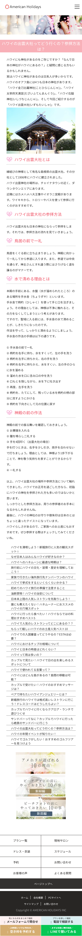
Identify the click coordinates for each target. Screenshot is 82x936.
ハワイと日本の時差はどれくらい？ (33, 649)
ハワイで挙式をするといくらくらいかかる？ (39, 582)
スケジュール (62, 851)
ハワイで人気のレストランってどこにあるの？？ (42, 623)
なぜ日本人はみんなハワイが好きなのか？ (38, 557)
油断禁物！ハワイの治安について (32, 593)
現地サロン (61, 840)
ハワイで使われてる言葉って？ (30, 670)
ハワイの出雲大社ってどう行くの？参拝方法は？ (42, 728)
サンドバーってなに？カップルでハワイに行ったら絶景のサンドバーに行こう (42, 721)
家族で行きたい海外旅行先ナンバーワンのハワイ (42, 577)
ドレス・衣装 (21, 851)
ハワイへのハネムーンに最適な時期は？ (36, 562)
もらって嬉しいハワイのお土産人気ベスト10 (39, 629)
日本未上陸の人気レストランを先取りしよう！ (41, 599)
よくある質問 (62, 873)
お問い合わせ (62, 862)
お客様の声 (20, 873)
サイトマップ (31, 904)
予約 (16, 862)
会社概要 (38, 897)
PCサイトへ (54, 897)
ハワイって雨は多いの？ (26, 655)
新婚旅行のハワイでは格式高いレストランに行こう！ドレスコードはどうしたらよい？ (42, 702)
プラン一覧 (20, 840)
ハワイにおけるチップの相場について (35, 644)
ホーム (24, 897)
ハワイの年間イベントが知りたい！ (33, 734)
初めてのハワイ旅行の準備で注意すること (38, 588)
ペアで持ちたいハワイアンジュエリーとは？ (39, 694)
